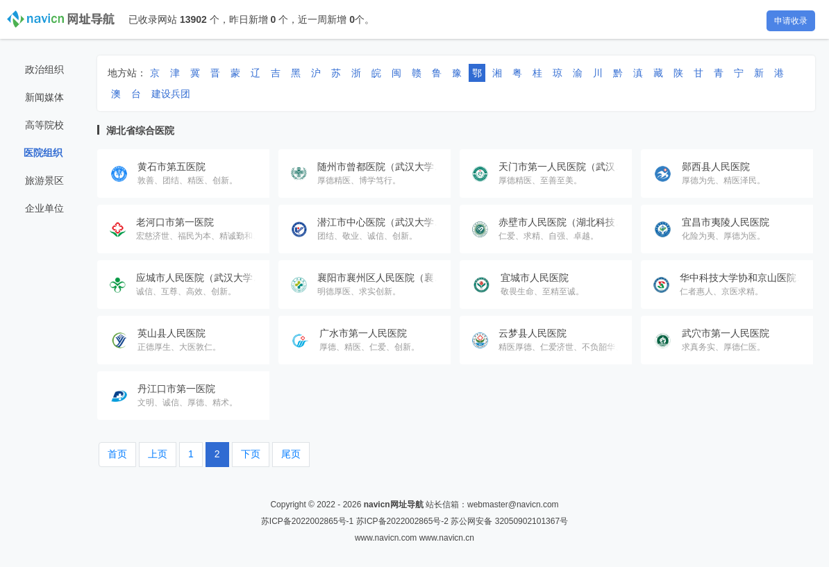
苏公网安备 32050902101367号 (509, 521)
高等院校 (44, 124)
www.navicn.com (386, 538)
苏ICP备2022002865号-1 (307, 521)
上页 (157, 453)
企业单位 (44, 208)
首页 (117, 453)
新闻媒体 (44, 97)
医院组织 (43, 152)
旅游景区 (44, 180)
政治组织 (44, 69)
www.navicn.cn (446, 538)
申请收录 (790, 21)
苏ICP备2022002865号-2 (402, 521)
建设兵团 (170, 93)
